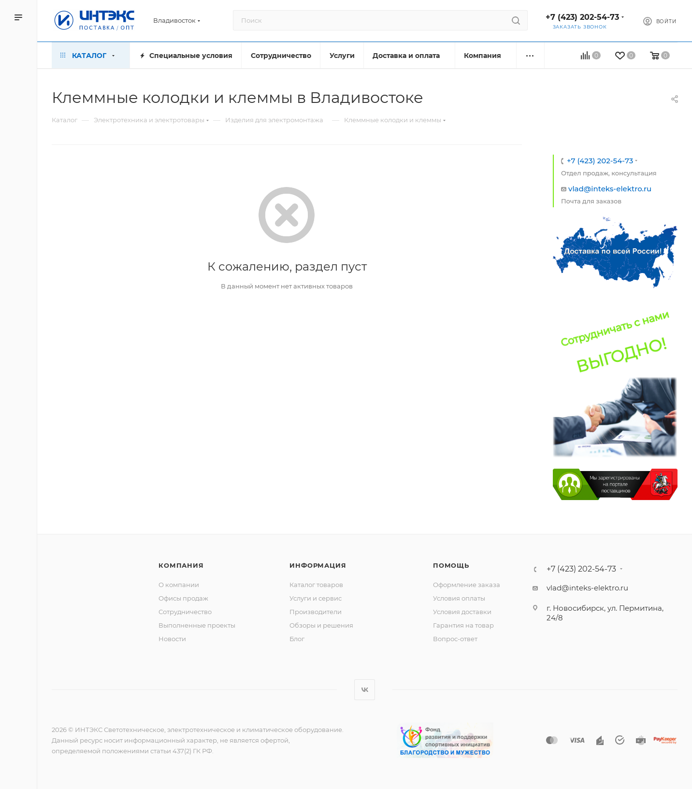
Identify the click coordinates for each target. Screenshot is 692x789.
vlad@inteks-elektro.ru (609, 188)
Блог (296, 639)
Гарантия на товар (463, 625)
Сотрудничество (185, 612)
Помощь (451, 565)
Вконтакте (364, 689)
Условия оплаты (459, 598)
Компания (181, 565)
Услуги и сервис (315, 598)
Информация (317, 565)
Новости (172, 639)
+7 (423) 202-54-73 (582, 17)
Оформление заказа (466, 584)
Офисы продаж (183, 598)
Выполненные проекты (197, 625)
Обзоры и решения (321, 625)
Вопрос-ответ (455, 639)
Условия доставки (462, 612)
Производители (315, 612)
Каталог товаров (316, 584)
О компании (179, 584)
